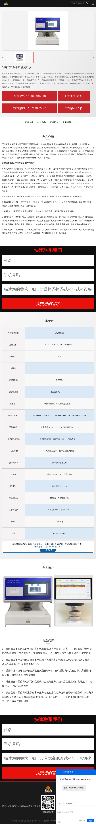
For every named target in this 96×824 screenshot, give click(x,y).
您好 (60, 803)
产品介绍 (29, 122)
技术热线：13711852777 (29, 108)
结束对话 (82, 820)
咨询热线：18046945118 (29, 96)
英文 (17, 230)
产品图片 (54, 122)
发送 (90, 821)
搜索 (87, 3)
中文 (45, 230)
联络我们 (69, 803)
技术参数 (41, 122)
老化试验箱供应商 (24, 806)
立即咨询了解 (74, 108)
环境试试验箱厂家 (9, 806)
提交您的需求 (48, 303)
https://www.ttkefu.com (83, 779)
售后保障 (66, 122)
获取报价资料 (74, 96)
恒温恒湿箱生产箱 (40, 806)
